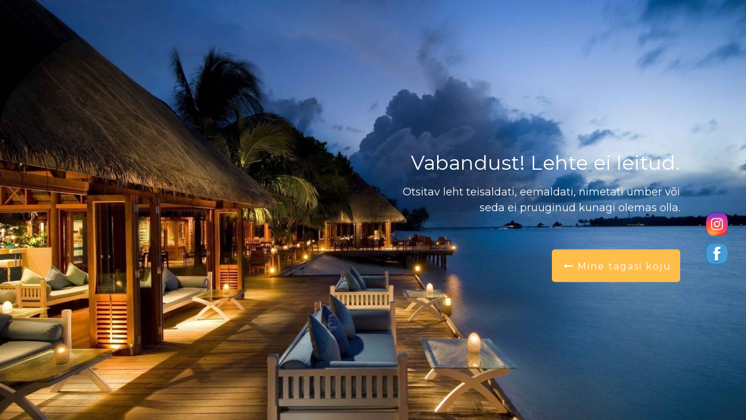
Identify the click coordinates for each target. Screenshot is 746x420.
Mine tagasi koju (617, 266)
